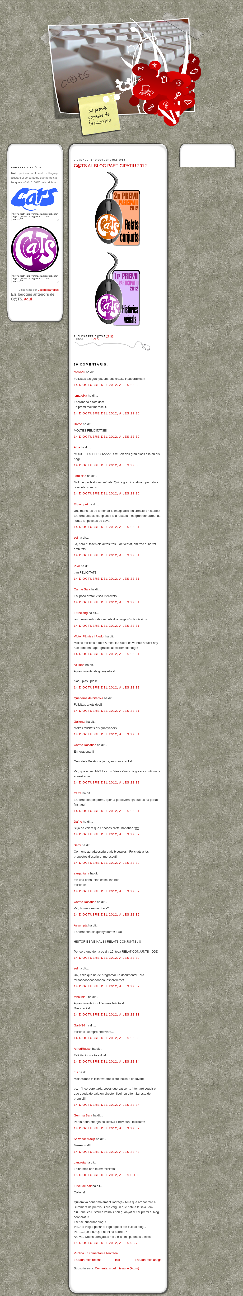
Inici (118, 1260)
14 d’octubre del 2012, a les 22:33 (107, 1014)
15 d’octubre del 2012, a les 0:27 (106, 1243)
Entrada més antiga (148, 1260)
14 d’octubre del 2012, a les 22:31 (107, 527)
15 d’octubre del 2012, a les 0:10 (106, 1175)
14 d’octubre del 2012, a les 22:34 (107, 1061)
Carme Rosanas (85, 745)
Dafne (78, 424)
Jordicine (80, 476)
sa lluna (79, 665)
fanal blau (80, 997)
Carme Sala (82, 589)
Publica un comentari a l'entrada (96, 1253)
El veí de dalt (83, 1186)
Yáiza (78, 793)
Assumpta (81, 925)
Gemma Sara (83, 1115)
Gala (95, 339)
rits (76, 1072)
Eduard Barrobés (48, 289)
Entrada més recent (87, 1260)
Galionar (79, 721)
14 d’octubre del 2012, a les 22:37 (107, 1128)
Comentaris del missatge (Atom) (117, 1268)
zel (76, 537)
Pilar (77, 566)
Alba (77, 447)
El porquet (81, 504)
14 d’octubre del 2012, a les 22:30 (107, 385)
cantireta (80, 1162)
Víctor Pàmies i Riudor (89, 636)
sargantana (81, 873)
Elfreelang (81, 613)
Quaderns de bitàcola (88, 698)
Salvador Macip (84, 1139)
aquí (28, 299)
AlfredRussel (82, 1048)
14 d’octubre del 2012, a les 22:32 (107, 834)
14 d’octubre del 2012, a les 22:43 (107, 1152)
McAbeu (79, 372)
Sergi (77, 845)
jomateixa (80, 395)
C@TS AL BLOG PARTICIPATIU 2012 (110, 165)
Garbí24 (79, 1025)
